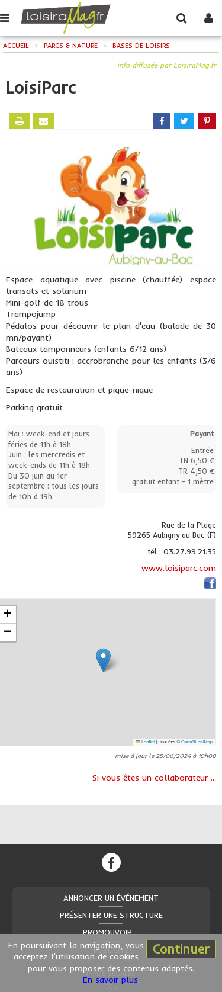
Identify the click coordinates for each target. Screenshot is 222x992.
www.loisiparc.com (178, 568)
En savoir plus (110, 979)
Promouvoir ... (111, 932)
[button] (103, 660)
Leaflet (145, 741)
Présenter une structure (111, 915)
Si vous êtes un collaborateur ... (154, 777)
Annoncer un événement (111, 898)
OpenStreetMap (197, 741)
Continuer (181, 948)
